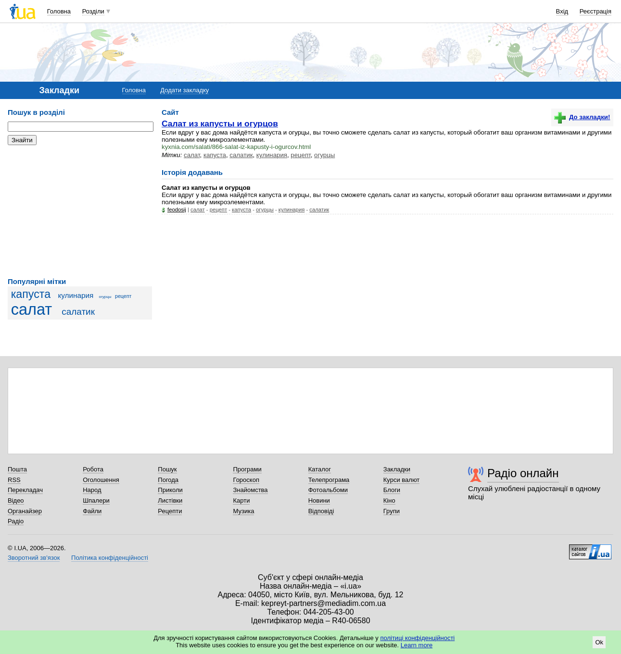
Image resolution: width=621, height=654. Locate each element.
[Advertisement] (80, 211)
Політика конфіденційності (109, 557)
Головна (59, 11)
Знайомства (250, 490)
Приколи (170, 490)
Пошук (167, 469)
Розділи (93, 11)
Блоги (391, 490)
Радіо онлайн (523, 473)
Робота (93, 469)
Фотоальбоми (328, 490)
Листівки (170, 500)
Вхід (562, 11)
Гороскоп (246, 479)
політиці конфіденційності (417, 638)
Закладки (396, 469)
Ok (599, 642)
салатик (78, 312)
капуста (31, 294)
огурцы (105, 297)
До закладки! (582, 117)
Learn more (416, 645)
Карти (241, 500)
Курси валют (401, 479)
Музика (243, 511)
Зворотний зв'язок (34, 557)
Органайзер (25, 511)
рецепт (123, 296)
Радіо (16, 521)
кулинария (75, 295)
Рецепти (170, 511)
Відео (16, 500)
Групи (391, 511)
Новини (319, 500)
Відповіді (321, 511)
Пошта (17, 469)
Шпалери (96, 500)
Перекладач (25, 490)
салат (31, 309)
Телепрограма (329, 479)
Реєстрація (595, 11)
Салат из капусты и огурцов (220, 123)
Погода (168, 479)
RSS (14, 479)
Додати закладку (184, 90)
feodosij (176, 209)
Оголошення (101, 479)
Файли (92, 511)
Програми (247, 469)
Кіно (389, 500)
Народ (92, 490)
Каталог (319, 469)
